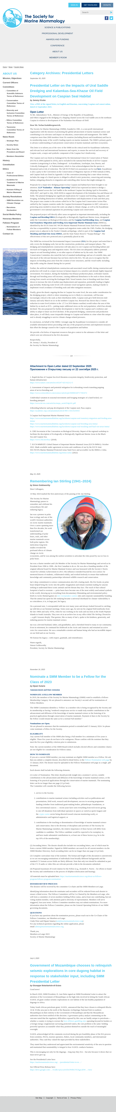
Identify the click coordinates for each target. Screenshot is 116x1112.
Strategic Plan (13, 141)
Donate (107, 5)
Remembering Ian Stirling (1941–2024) (60, 481)
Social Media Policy (12, 214)
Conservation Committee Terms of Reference (15, 103)
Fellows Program (11, 223)
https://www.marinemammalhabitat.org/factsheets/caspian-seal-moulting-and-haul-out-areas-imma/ (70, 426)
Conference (58, 45)
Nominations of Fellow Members (14, 228)
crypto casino (44, 814)
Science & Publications (57, 27)
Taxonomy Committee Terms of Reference (15, 129)
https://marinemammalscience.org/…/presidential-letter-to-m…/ (55, 1062)
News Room (8, 137)
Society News (19, 67)
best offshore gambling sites (75, 1021)
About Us (57, 51)
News (10, 67)
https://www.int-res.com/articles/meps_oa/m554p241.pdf (53, 403)
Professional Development (57, 33)
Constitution (9, 164)
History (6, 160)
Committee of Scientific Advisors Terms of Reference (15, 93)
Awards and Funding (57, 39)
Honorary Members (12, 219)
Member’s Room (58, 57)
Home (5, 67)
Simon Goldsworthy (41, 485)
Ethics (6, 169)
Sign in (74, 5)
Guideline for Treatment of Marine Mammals (15, 182)
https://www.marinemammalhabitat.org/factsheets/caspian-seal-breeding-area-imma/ (64, 424)
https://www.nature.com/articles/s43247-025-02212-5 (51, 382)
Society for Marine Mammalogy (38, 14)
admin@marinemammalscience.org (49, 926)
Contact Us (8, 234)
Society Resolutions (12, 196)
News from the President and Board (15, 150)
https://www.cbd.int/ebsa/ (40, 439)
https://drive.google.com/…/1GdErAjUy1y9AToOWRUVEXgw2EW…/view (61, 1070)
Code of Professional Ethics (15, 174)
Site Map (38, 1098)
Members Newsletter (15, 156)
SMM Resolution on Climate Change (15, 201)
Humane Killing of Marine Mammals (14, 190)
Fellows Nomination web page (97, 760)
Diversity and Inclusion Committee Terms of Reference (15, 113)
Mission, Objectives (12, 78)
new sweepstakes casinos (67, 596)
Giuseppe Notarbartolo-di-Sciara (47, 986)
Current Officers (10, 82)
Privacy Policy (76, 1098)
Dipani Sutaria (39, 686)
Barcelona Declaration (12, 208)
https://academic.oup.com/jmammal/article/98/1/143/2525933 (54, 411)
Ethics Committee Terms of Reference (15, 121)
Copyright (49, 1098)
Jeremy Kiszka (39, 100)
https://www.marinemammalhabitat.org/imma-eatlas (51, 452)
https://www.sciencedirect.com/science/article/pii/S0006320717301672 (58, 393)
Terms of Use (62, 1098)
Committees (8, 87)
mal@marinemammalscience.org (69, 921)
